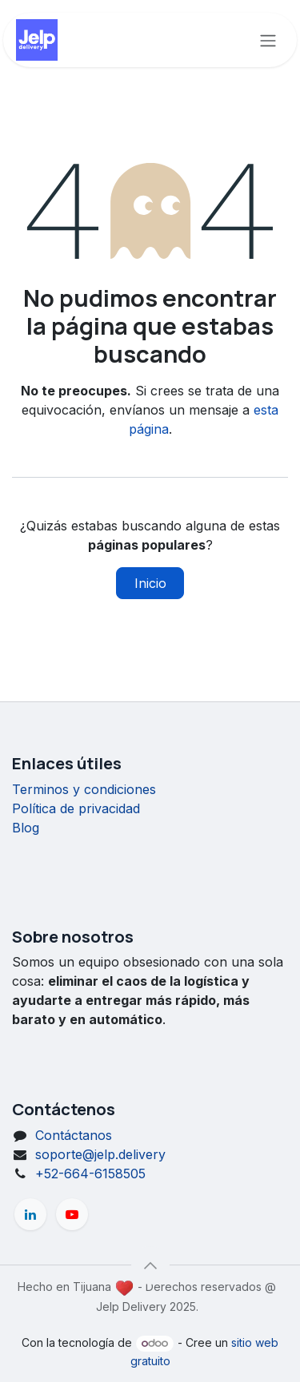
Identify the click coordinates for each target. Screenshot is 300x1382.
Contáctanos (73, 1135)
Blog (25, 828)
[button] (150, 1265)
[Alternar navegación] (268, 40)
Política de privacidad (76, 808)
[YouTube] (72, 1214)
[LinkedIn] (30, 1214)
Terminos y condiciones (84, 789)
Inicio (150, 583)
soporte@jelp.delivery (100, 1154)
